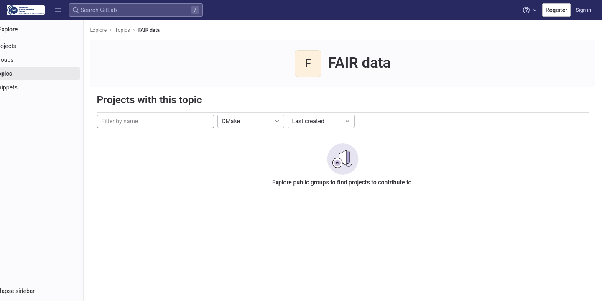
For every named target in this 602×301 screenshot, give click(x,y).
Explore (122, 30)
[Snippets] (53, 87)
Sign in (583, 10)
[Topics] (53, 73)
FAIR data (172, 30)
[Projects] (53, 46)
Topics (146, 30)
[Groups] (53, 59)
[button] (58, 10)
